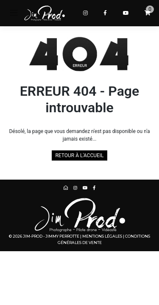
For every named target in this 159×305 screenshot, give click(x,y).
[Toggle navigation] (13, 13)
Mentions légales (102, 236)
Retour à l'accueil (79, 155)
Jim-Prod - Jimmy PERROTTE (51, 236)
